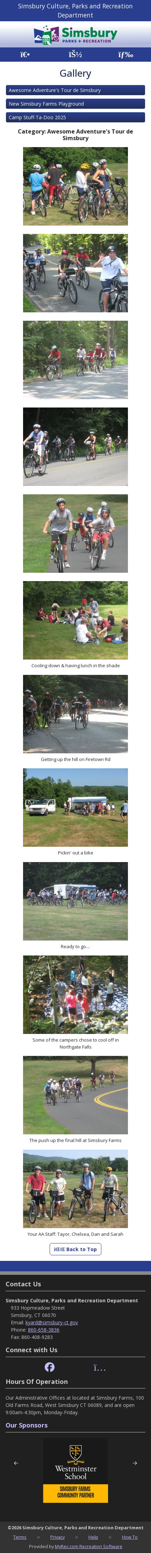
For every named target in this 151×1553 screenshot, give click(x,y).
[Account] (75, 54)
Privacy (57, 1537)
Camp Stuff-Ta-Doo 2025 (37, 117)
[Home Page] (25, 54)
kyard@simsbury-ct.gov (52, 1322)
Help (93, 1537)
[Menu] (126, 54)
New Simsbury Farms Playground (46, 103)
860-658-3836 (43, 1329)
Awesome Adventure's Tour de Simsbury (55, 90)
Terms (20, 1537)
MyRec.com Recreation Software (88, 1546)
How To (130, 1537)
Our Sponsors (27, 1425)
